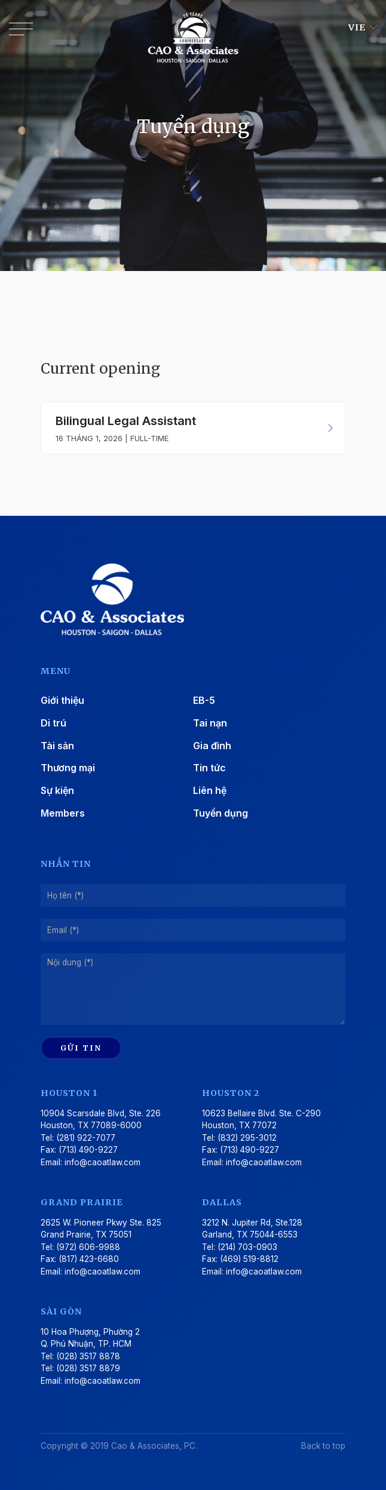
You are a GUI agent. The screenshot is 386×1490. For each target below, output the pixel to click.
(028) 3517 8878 (88, 1356)
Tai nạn (210, 723)
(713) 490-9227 (88, 1150)
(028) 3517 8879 (88, 1368)
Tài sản (57, 746)
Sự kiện (57, 790)
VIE (358, 27)
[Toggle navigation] (21, 32)
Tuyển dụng (220, 813)
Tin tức (209, 768)
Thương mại (68, 768)
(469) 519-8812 (249, 1259)
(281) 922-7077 (85, 1138)
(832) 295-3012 (247, 1138)
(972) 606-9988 (88, 1247)
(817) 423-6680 (89, 1259)
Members (63, 813)
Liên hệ (209, 790)
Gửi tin (81, 1047)
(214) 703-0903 (247, 1247)
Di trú (53, 723)
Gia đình (212, 746)
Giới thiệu (62, 700)
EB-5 (204, 700)
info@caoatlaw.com (102, 1162)
